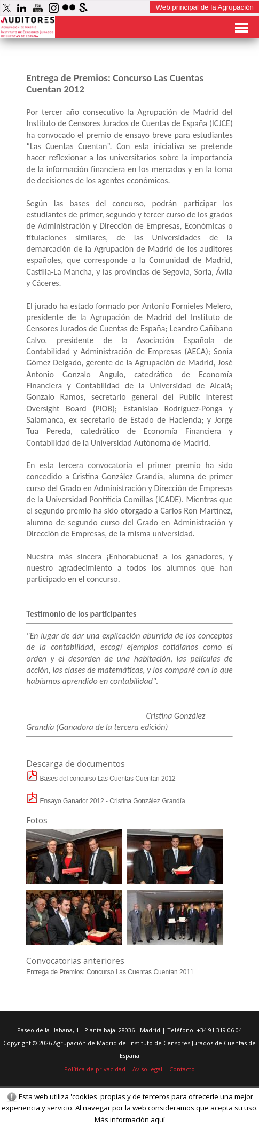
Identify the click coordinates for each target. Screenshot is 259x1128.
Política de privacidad (94, 1069)
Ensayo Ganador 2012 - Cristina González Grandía (105, 801)
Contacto (182, 1069)
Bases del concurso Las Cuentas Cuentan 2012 (101, 778)
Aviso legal (147, 1069)
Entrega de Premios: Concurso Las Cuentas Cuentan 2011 (110, 972)
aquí (158, 1119)
